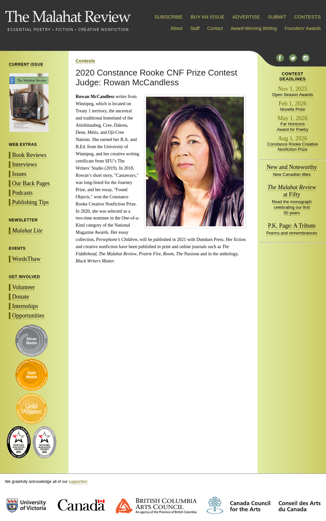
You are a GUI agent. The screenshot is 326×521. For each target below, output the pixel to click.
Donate (20, 296)
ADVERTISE (246, 17)
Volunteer (23, 287)
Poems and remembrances (291, 233)
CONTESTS (307, 17)
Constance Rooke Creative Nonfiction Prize (292, 147)
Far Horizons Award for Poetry (292, 126)
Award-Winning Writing (253, 28)
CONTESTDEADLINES (292, 76)
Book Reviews (29, 155)
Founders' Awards (303, 28)
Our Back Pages (31, 183)
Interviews (24, 164)
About (176, 28)
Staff (195, 28)
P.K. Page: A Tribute (292, 225)
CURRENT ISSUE (26, 64)
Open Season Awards (292, 94)
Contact (215, 28)
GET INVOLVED (24, 277)
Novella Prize (292, 109)
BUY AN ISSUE (208, 17)
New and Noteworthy (292, 167)
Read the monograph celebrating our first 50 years (292, 207)
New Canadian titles (292, 174)
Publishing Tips (30, 202)
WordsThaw (26, 259)
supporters (78, 481)
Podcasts (22, 193)
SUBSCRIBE (169, 17)
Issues (19, 174)
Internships (25, 306)
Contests (85, 60)
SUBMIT (277, 17)
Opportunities (28, 315)
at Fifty (292, 191)
